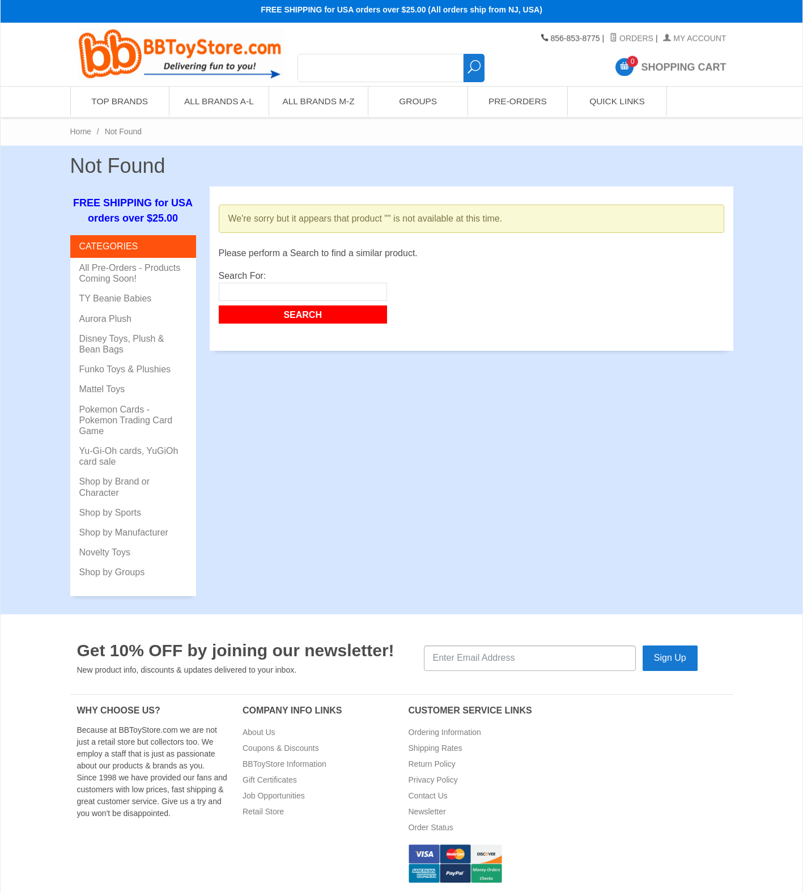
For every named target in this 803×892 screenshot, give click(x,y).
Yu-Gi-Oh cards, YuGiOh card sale (129, 456)
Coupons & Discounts (281, 748)
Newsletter (427, 811)
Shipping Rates (435, 748)
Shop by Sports (110, 512)
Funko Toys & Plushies (125, 369)
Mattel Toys (102, 389)
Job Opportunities (274, 795)
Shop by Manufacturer (123, 532)
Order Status (431, 827)
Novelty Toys (104, 552)
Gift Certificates (270, 779)
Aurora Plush (105, 319)
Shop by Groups (112, 572)
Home (80, 131)
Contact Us (428, 795)
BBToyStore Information (284, 763)
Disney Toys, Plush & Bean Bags (121, 344)
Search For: (242, 276)
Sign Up (670, 657)
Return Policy (432, 763)
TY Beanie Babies (115, 298)
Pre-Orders (517, 102)
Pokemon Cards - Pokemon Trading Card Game (126, 420)
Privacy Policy (433, 779)
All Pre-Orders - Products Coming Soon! (130, 273)
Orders (631, 38)
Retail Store (263, 811)
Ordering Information (445, 732)
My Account (694, 38)
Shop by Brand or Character (114, 487)
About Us (259, 732)
